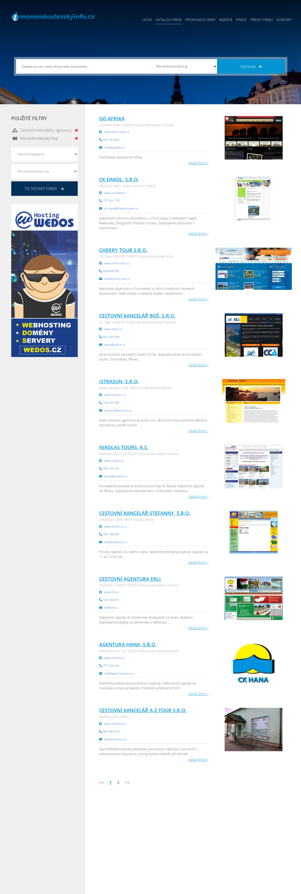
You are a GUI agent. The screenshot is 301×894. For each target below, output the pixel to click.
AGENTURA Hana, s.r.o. (128, 644)
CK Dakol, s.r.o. (119, 179)
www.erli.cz (111, 592)
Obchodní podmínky (167, 832)
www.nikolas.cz (114, 461)
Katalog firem (168, 19)
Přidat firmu (261, 19)
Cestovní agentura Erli (130, 579)
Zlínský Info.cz (259, 846)
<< (101, 782)
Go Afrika (112, 118)
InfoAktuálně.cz (52, 888)
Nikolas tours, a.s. (123, 447)
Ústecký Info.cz (213, 832)
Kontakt (284, 19)
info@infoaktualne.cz (35, 852)
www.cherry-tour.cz (117, 263)
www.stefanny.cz (115, 526)
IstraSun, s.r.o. (119, 381)
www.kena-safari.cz (116, 132)
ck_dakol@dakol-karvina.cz (121, 208)
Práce (241, 19)
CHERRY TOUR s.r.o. (123, 250)
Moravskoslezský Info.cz (220, 839)
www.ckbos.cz (113, 329)
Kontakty (157, 852)
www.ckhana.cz (114, 658)
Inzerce (225, 19)
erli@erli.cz (111, 607)
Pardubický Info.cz (216, 826)
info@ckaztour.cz (115, 739)
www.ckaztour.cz (115, 724)
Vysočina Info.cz (214, 846)
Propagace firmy (200, 19)
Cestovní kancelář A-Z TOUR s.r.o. (143, 710)
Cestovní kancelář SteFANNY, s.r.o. (144, 513)
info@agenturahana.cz (119, 673)
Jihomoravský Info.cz (217, 859)
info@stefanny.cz (115, 542)
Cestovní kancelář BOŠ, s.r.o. (137, 315)
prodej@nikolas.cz (116, 476)
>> (127, 782)
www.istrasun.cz (114, 395)
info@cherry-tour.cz (117, 279)
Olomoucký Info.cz (263, 859)
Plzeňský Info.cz (261, 826)
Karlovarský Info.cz (263, 866)
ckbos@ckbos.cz (114, 345)
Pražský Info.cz (260, 832)
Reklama (114, 859)
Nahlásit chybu (162, 859)
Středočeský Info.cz (264, 852)
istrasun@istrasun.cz (118, 410)
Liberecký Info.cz (215, 866)
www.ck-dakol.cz (114, 193)
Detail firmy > (198, 162)
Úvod (147, 19)
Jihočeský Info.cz (261, 839)
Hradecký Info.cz (214, 852)
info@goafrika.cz (114, 147)
